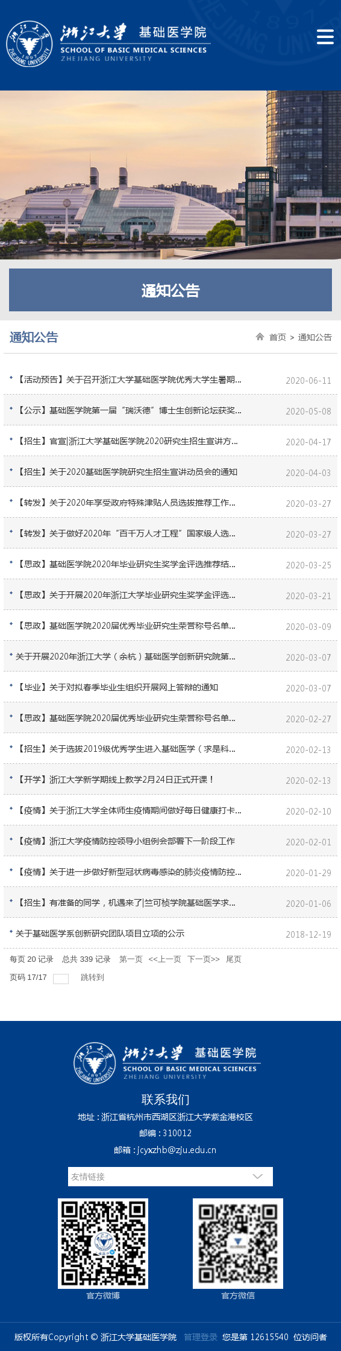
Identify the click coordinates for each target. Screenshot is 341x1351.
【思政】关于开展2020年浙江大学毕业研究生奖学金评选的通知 (129, 594)
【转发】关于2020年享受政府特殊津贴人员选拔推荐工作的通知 (129, 502)
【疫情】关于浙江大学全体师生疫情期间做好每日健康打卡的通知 (129, 810)
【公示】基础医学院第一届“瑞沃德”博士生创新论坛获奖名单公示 (129, 410)
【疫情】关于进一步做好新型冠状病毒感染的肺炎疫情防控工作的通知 (129, 871)
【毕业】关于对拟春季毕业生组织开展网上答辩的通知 (117, 687)
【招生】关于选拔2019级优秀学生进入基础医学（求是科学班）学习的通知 (129, 748)
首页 (277, 337)
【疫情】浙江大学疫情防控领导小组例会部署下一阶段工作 (125, 840)
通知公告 (315, 337)
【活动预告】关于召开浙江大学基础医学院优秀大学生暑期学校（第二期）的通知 (129, 379)
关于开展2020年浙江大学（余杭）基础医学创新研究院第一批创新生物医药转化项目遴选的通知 (129, 656)
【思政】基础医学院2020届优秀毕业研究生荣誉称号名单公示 (129, 717)
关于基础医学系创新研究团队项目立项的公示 (100, 933)
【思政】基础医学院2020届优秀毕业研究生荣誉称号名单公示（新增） (129, 625)
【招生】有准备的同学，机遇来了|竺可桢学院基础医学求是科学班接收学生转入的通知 (129, 902)
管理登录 (200, 1336)
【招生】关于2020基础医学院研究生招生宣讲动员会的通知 (126, 471)
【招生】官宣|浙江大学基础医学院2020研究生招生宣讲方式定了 (129, 440)
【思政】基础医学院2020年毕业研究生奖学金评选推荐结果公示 (129, 564)
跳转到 (94, 977)
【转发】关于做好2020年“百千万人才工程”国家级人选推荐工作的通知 (129, 533)
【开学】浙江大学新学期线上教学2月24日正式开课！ (116, 779)
